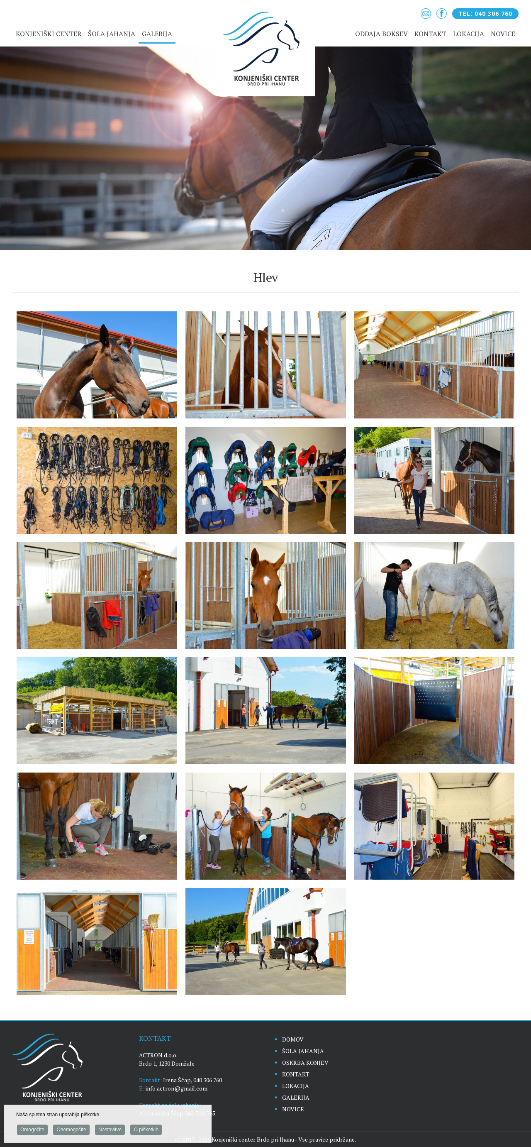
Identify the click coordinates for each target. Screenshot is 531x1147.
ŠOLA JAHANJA (303, 1051)
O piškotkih (146, 1131)
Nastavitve (110, 1131)
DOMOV (293, 1039)
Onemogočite (71, 1131)
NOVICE (293, 1109)
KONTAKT (295, 1074)
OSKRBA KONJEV (305, 1062)
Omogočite (32, 1131)
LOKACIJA (295, 1086)
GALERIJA (295, 1097)
